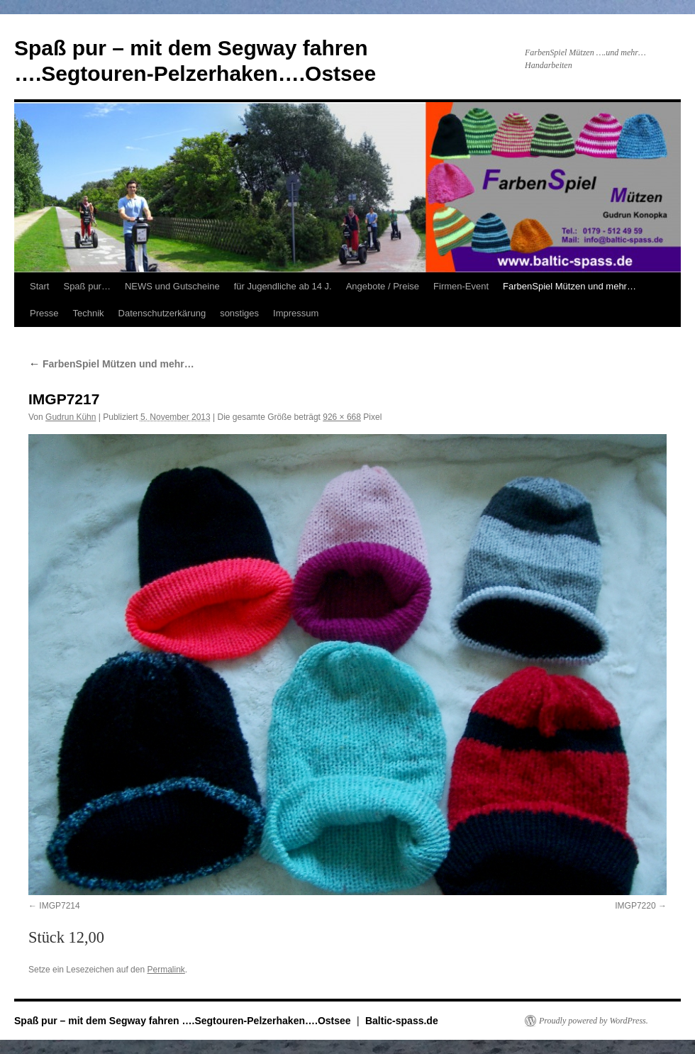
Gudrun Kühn (70, 417)
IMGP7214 (59, 906)
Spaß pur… (86, 286)
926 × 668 (342, 417)
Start (39, 286)
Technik (88, 313)
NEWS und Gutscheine (172, 286)
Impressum (295, 313)
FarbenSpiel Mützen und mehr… (569, 286)
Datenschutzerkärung (162, 313)
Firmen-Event (461, 286)
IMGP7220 (635, 906)
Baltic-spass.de (401, 1020)
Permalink (165, 970)
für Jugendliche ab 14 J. (283, 286)
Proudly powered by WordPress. (593, 1021)
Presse (44, 313)
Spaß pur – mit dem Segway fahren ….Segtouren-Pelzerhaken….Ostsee (183, 1020)
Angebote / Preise (382, 286)
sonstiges (239, 313)
